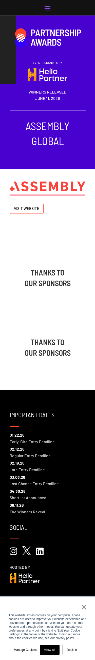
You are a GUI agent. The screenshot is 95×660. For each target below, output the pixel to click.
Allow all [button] (49, 650)
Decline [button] (72, 650)
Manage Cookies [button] (25, 650)
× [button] (84, 607)
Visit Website (26, 208)
